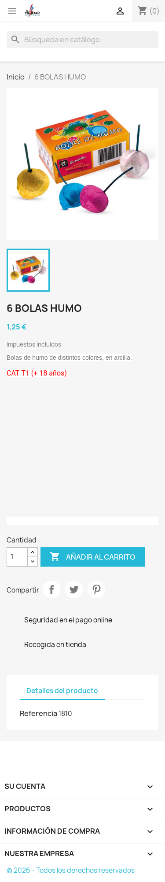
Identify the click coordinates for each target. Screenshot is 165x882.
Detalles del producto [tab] (62, 690)
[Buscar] (82, 39)
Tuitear (74, 589)
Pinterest (96, 589)
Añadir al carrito (93, 557)
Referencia (38, 713)
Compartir (51, 589)
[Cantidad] (17, 557)
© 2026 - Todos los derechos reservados (71, 870)
